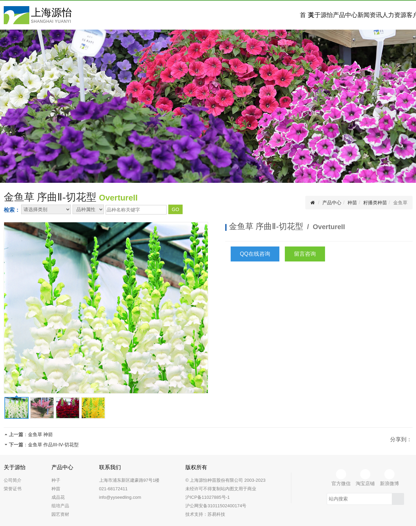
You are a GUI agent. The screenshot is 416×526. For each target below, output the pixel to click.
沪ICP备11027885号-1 (207, 497)
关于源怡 (205, 15)
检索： (12, 210)
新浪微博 (389, 477)
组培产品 (60, 505)
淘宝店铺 (365, 477)
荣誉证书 (12, 488)
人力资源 (348, 15)
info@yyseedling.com (120, 497)
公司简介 (12, 480)
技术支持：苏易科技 (205, 514)
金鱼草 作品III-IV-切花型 (53, 444)
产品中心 (253, 15)
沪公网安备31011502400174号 (215, 505)
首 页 (157, 15)
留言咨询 (305, 254)
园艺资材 (60, 514)
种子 (55, 480)
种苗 (352, 202)
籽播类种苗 (375, 202)
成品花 (58, 497)
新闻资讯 (300, 15)
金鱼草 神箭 (40, 434)
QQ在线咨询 (255, 254)
